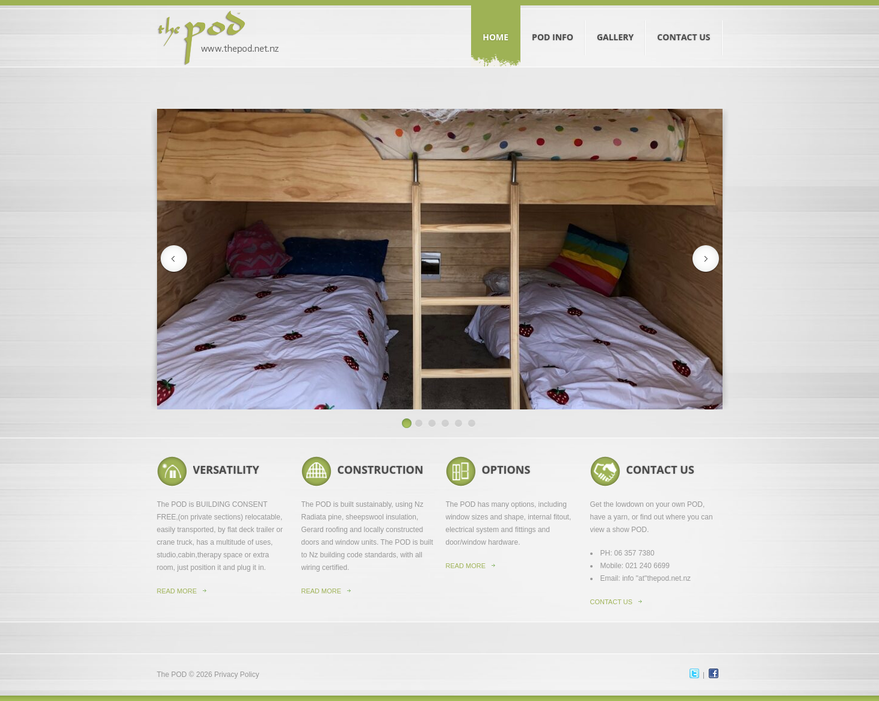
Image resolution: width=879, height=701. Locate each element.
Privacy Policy (236, 674)
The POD (172, 674)
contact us (611, 601)
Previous (174, 259)
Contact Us (684, 26)
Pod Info (552, 26)
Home (495, 26)
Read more (177, 591)
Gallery (615, 26)
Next (706, 259)
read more (321, 591)
